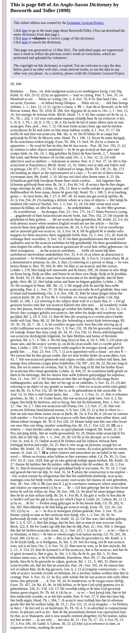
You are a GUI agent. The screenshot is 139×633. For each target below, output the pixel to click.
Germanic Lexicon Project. (85, 23)
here (25, 30)
